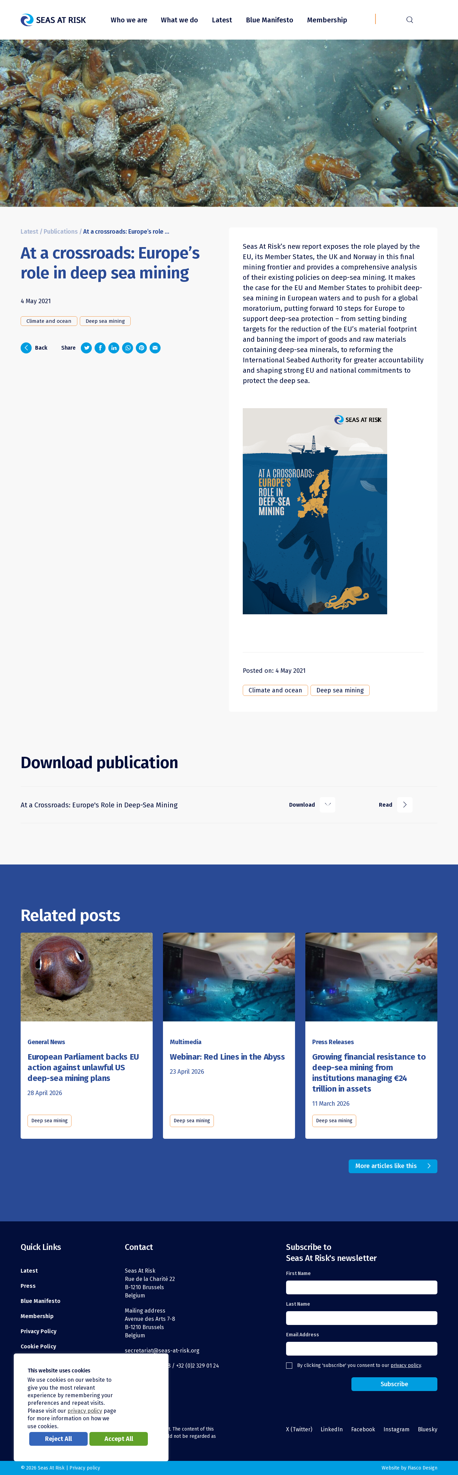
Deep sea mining (105, 321)
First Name (298, 1273)
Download (312, 805)
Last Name (298, 1304)
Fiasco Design (422, 1468)
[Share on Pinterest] (141, 347)
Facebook (363, 1429)
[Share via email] (155, 347)
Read (396, 805)
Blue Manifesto (269, 20)
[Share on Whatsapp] (127, 347)
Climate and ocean (49, 321)
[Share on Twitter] (86, 347)
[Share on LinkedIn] (113, 347)
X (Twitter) (299, 1429)
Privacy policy (84, 1468)
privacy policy (406, 1365)
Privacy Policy (38, 1331)
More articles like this (386, 1166)
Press (28, 1286)
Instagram (396, 1429)
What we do (179, 20)
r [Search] (409, 19)
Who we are (129, 20)
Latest (222, 20)
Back (34, 347)
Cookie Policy (38, 1346)
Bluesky (427, 1429)
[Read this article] (87, 980)
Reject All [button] (58, 1439)
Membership (327, 20)
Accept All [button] (119, 1439)
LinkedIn (331, 1429)
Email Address (302, 1335)
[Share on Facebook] (100, 347)
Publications (61, 231)
